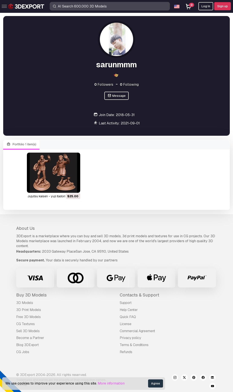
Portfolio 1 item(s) (21, 144)
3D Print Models (28, 310)
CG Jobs (22, 352)
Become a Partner (30, 338)
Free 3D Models (28, 317)
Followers (103, 84)
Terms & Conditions (134, 345)
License (125, 324)
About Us (25, 228)
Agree (155, 383)
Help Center (129, 310)
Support (126, 303)
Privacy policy (130, 338)
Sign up (222, 6)
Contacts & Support (139, 295)
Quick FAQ (128, 317)
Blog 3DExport (27, 345)
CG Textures (25, 324)
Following (129, 84)
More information (111, 383)
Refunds (126, 352)
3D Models (24, 303)
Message (116, 96)
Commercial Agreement (137, 331)
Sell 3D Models (28, 331)
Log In (205, 6)
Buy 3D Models (31, 295)
